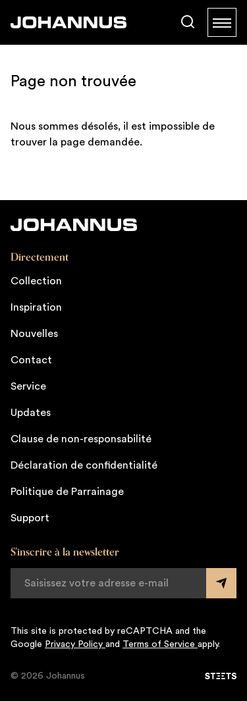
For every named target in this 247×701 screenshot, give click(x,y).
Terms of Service (160, 644)
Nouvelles (34, 333)
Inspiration (36, 307)
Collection (36, 281)
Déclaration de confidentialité (84, 465)
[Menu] (221, 22)
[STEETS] (220, 676)
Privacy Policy (75, 644)
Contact (31, 360)
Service (28, 386)
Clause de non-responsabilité (81, 439)
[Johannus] (68, 22)
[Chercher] (187, 22)
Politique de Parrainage (67, 491)
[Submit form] (221, 583)
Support (30, 518)
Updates (31, 412)
